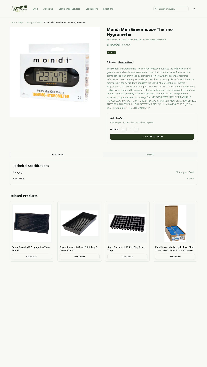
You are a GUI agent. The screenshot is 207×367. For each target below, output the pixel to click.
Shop (35, 8)
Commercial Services (69, 8)
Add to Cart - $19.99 (152, 136)
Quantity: (114, 129)
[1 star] (108, 44)
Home (12, 22)
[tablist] (103, 154)
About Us (48, 8)
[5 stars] (119, 44)
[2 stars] (111, 44)
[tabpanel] (103, 173)
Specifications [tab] (57, 154)
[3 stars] (113, 44)
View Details (31, 256)
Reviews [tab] (150, 154)
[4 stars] (116, 44)
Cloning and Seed (33, 22)
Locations (108, 8)
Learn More (92, 8)
